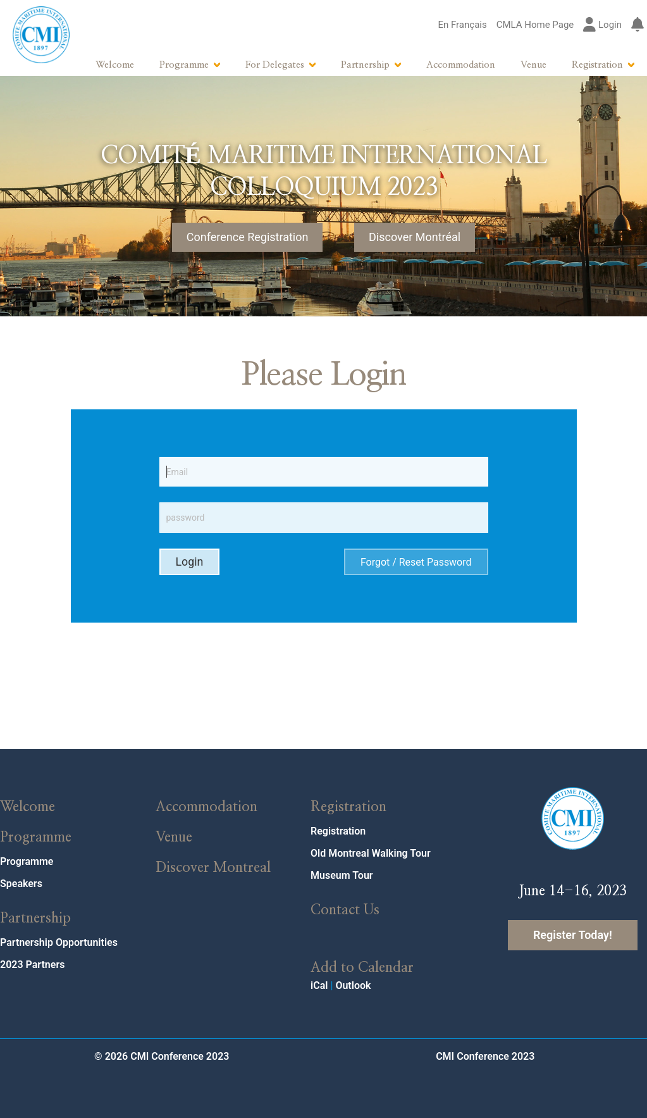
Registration (597, 65)
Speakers (21, 884)
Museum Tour (342, 875)
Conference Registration (248, 237)
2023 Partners (32, 965)
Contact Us (345, 910)
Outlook (353, 985)
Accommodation (460, 65)
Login (602, 24)
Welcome (115, 65)
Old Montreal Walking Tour (371, 853)
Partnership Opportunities (59, 942)
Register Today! (572, 934)
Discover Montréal (414, 237)
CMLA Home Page (535, 24)
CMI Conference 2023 (485, 1056)
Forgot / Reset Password (416, 562)
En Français (462, 24)
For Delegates (274, 65)
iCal (319, 985)
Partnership (365, 65)
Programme (184, 65)
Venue (533, 65)
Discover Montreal (213, 867)
